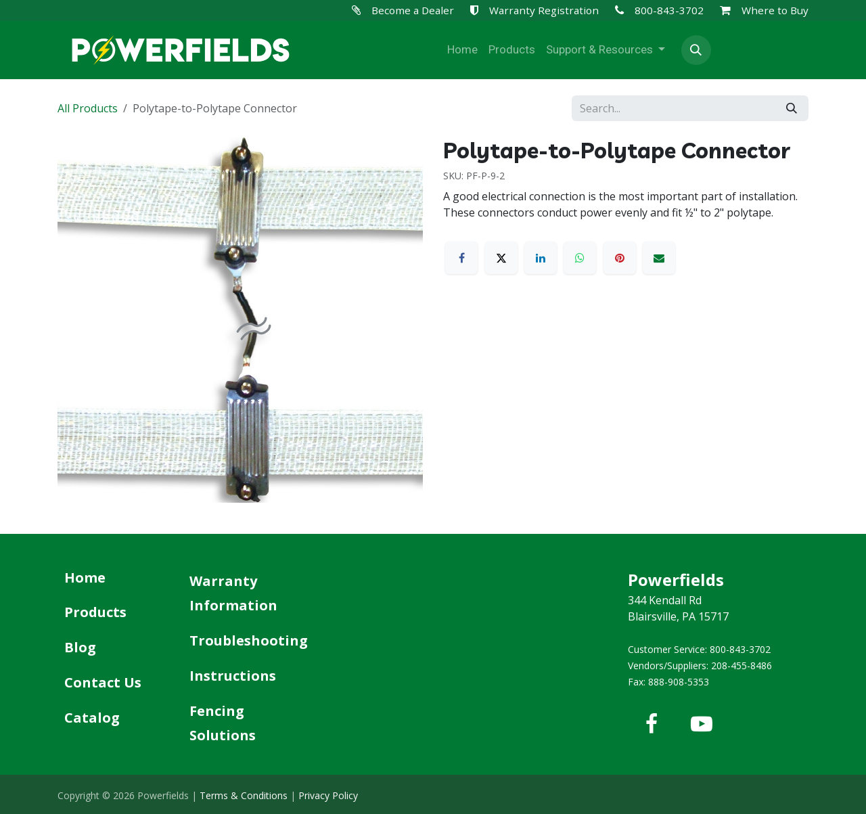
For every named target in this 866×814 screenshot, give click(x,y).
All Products (88, 108)
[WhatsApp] (580, 258)
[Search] (791, 108)
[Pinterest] (619, 258)
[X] (501, 258)
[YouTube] (701, 724)
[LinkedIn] (540, 258)
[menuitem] (462, 50)
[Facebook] (461, 258)
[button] (696, 50)
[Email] (659, 258)
